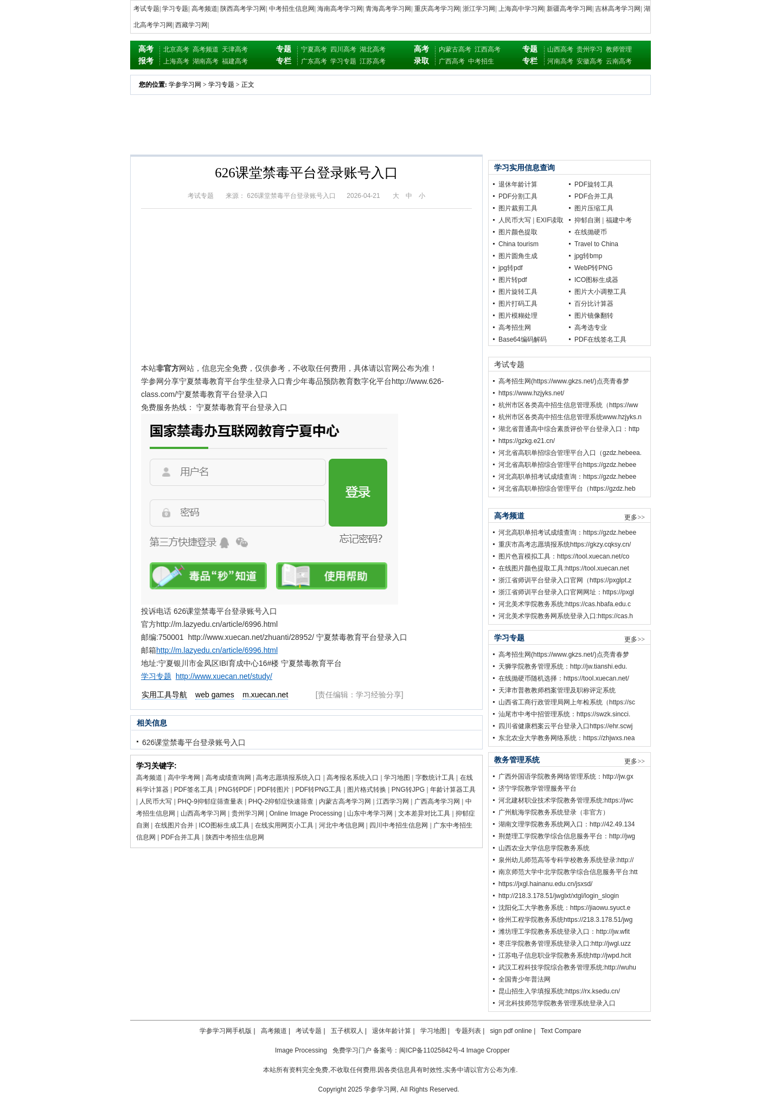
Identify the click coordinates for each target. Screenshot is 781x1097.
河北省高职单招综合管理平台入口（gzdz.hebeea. (570, 453)
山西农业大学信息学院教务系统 (544, 848)
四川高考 (343, 49)
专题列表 (468, 1031)
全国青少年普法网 (524, 979)
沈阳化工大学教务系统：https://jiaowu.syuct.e (564, 908)
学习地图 (397, 777)
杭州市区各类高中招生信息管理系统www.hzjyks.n (570, 417)
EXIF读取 (550, 220)
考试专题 (146, 8)
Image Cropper (488, 1050)
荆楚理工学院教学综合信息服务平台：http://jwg (566, 836)
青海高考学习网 (388, 8)
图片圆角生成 (517, 256)
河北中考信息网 (341, 825)
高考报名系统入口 (353, 777)
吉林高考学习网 (618, 8)
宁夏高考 (314, 49)
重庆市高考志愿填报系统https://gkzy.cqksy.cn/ (564, 544)
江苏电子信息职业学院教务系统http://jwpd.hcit (564, 955)
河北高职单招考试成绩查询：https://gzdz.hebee (567, 476)
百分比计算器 (593, 303)
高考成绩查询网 (228, 777)
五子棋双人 (347, 1031)
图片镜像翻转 (593, 315)
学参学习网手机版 (226, 1031)
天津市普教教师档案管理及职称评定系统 (557, 690)
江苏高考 (373, 61)
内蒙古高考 (455, 49)
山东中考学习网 (370, 813)
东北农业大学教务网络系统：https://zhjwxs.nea (566, 738)
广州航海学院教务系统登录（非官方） (553, 812)
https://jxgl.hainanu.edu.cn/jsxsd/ (545, 884)
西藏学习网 (191, 25)
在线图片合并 (174, 825)
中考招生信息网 (292, 8)
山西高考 (560, 49)
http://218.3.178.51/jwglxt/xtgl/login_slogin (558, 896)
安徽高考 (590, 61)
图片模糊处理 (517, 315)
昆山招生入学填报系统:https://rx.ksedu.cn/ (559, 991)
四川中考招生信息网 (398, 825)
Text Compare (561, 1031)
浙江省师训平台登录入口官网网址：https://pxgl (566, 592)
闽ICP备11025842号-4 (431, 1050)
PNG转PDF (235, 789)
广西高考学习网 (437, 801)
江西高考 (488, 49)
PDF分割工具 (517, 196)
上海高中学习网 (521, 8)
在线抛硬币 (590, 232)
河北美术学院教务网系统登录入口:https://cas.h (565, 616)
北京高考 (176, 49)
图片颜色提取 (517, 232)
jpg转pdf (510, 268)
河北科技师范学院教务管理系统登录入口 (557, 1003)
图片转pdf (512, 280)
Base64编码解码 (522, 339)
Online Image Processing (305, 813)
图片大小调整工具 (600, 292)
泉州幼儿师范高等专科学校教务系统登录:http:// (565, 860)
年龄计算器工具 (453, 789)
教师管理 (619, 49)
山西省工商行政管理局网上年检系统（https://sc (566, 702)
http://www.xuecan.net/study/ (224, 676)
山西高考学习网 (203, 813)
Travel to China (596, 244)
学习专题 (175, 8)
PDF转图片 (273, 789)
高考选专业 (590, 327)
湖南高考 (206, 61)
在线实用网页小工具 (284, 825)
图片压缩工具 (593, 208)
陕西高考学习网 (243, 8)
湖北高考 (373, 49)
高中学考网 (184, 777)
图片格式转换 (366, 789)
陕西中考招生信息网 (235, 837)
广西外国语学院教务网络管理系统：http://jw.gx (565, 776)
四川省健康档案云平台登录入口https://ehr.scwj (565, 726)
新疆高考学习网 (569, 8)
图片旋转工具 (517, 292)
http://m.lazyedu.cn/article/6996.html (217, 650)
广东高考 (314, 61)
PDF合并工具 (180, 837)
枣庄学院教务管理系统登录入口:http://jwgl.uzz (564, 943)
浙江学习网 (479, 8)
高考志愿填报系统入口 (288, 777)
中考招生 (481, 61)
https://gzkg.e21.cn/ (526, 441)
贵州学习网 (248, 813)
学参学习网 (185, 84)
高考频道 (204, 8)
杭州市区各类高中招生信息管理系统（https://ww (568, 405)
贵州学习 (590, 49)
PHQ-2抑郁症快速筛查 (281, 801)
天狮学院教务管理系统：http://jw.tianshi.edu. (562, 666)
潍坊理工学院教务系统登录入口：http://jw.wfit (564, 931)
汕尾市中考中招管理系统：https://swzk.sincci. (564, 714)
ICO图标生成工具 (224, 825)
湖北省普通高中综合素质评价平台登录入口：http (568, 429)
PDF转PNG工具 (318, 789)
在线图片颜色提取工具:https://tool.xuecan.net (563, 568)
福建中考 (619, 220)
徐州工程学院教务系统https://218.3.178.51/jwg (565, 919)
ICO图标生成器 (596, 280)
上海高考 (176, 61)
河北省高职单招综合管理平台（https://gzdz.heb (567, 488)
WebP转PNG (593, 268)
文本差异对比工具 (424, 813)
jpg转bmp (588, 256)
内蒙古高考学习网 (345, 801)
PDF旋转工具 (593, 184)
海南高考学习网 (340, 8)
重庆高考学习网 (437, 8)
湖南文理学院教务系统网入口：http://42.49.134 (566, 824)
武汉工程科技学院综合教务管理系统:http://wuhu (567, 967)
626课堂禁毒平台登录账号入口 (194, 742)
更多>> (634, 517)
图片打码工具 (517, 303)
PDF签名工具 (193, 789)
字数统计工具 (434, 777)
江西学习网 (392, 801)
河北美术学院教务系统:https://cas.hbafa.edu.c (564, 604)
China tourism (518, 244)
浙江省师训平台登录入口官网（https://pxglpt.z (564, 580)
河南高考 (560, 61)
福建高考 (235, 61)
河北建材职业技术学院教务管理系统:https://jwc (565, 800)
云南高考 (619, 61)
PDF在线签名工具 (600, 339)
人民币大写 (155, 801)
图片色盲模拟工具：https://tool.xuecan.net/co (563, 556)
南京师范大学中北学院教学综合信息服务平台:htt (568, 872)
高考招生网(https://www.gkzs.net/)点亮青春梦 (563, 381)
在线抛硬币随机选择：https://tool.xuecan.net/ (563, 678)
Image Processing (301, 1050)
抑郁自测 (587, 220)
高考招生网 (514, 327)
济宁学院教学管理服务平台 (537, 788)
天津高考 (235, 49)
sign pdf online (511, 1031)
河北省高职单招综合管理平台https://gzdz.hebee (567, 465)
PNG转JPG (408, 789)
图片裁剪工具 (517, 208)
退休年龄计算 (517, 184)
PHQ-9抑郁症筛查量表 (210, 801)
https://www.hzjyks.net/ (531, 393)
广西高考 (452, 61)
